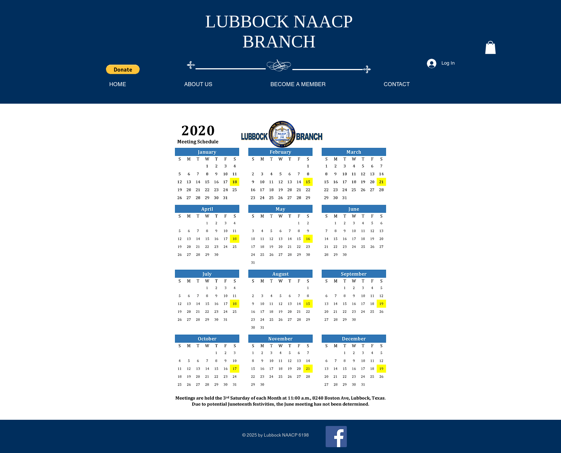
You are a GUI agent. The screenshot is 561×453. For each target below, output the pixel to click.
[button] (123, 69)
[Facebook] (336, 436)
